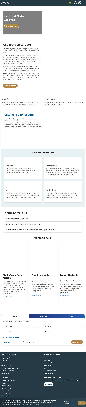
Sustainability (5, 373)
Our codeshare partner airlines (9, 368)
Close (82, 403)
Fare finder (47, 368)
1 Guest (18, 321)
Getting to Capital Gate (19, 115)
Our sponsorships (6, 365)
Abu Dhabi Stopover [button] (12, 337)
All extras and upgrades (8, 381)
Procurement (5, 391)
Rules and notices (6, 396)
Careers (3, 363)
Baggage (3, 383)
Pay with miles (30, 342)
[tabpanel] (43, 332)
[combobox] (9, 321)
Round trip (7, 321)
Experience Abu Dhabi (50, 370)
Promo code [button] (7, 342)
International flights (49, 363)
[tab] (15, 316)
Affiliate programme (7, 393)
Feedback (48, 384)
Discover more (7, 297)
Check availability (12, 26)
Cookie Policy (32, 402)
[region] (43, 402)
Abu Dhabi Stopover (49, 373)
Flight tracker (47, 365)
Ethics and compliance (7, 370)
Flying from (8, 326)
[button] (71, 3)
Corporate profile (6, 358)
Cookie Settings (67, 402)
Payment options (6, 386)
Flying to (48, 326)
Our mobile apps (6, 388)
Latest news (4, 360)
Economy (28, 321)
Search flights (77, 342)
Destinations (47, 360)
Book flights (47, 358)
